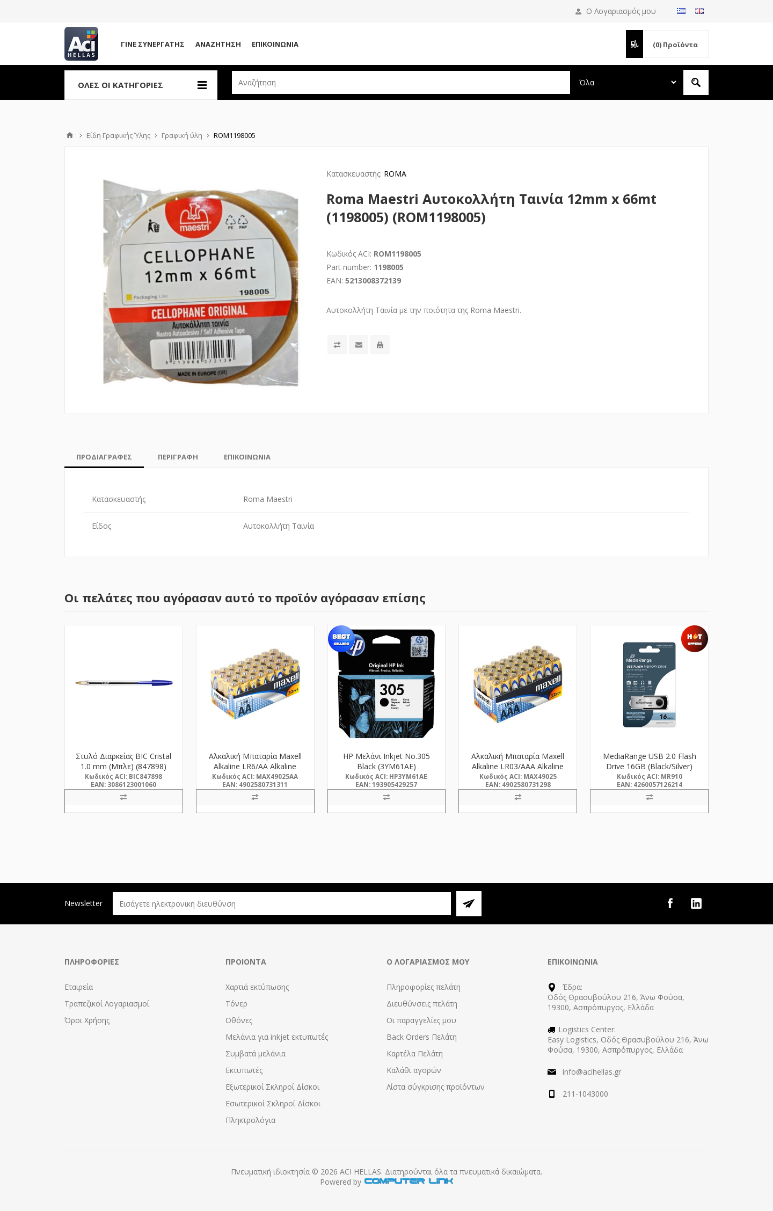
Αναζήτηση (218, 44)
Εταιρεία (78, 987)
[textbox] (401, 82)
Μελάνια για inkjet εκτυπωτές (276, 1037)
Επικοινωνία (275, 44)
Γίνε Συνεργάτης (153, 44)
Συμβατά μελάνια (255, 1053)
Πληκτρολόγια (250, 1120)
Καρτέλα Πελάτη (414, 1053)
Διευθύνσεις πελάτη (421, 1003)
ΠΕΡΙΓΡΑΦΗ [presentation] (178, 457)
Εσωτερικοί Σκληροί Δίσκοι (272, 1103)
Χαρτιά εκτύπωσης (257, 987)
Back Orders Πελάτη (421, 1037)
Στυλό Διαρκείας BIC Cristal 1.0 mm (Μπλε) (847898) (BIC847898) (123, 766)
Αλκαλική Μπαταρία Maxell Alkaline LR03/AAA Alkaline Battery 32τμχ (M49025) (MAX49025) (517, 771)
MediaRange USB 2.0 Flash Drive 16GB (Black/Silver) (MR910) (649, 766)
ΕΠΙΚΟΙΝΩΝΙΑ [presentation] (247, 457)
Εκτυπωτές (243, 1070)
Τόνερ (236, 1003)
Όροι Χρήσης (87, 1020)
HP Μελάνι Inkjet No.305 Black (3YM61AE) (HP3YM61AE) (386, 766)
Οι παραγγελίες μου (421, 1020)
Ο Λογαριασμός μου (621, 11)
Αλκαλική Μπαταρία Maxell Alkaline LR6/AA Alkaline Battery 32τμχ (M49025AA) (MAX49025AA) (255, 771)
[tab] (104, 457)
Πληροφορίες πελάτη (423, 987)
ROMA (395, 174)
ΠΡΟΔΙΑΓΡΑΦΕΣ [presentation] (104, 457)
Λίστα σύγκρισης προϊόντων (435, 1087)
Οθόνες (238, 1020)
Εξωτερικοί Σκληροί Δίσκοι (272, 1087)
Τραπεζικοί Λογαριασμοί (106, 1003)
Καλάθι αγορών (413, 1070)
